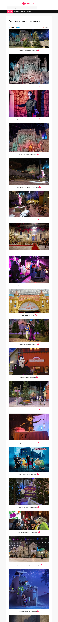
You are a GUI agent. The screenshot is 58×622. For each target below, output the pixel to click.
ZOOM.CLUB (29, 3)
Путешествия (16, 11)
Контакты (29, 11)
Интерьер (23, 11)
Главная (10, 11)
